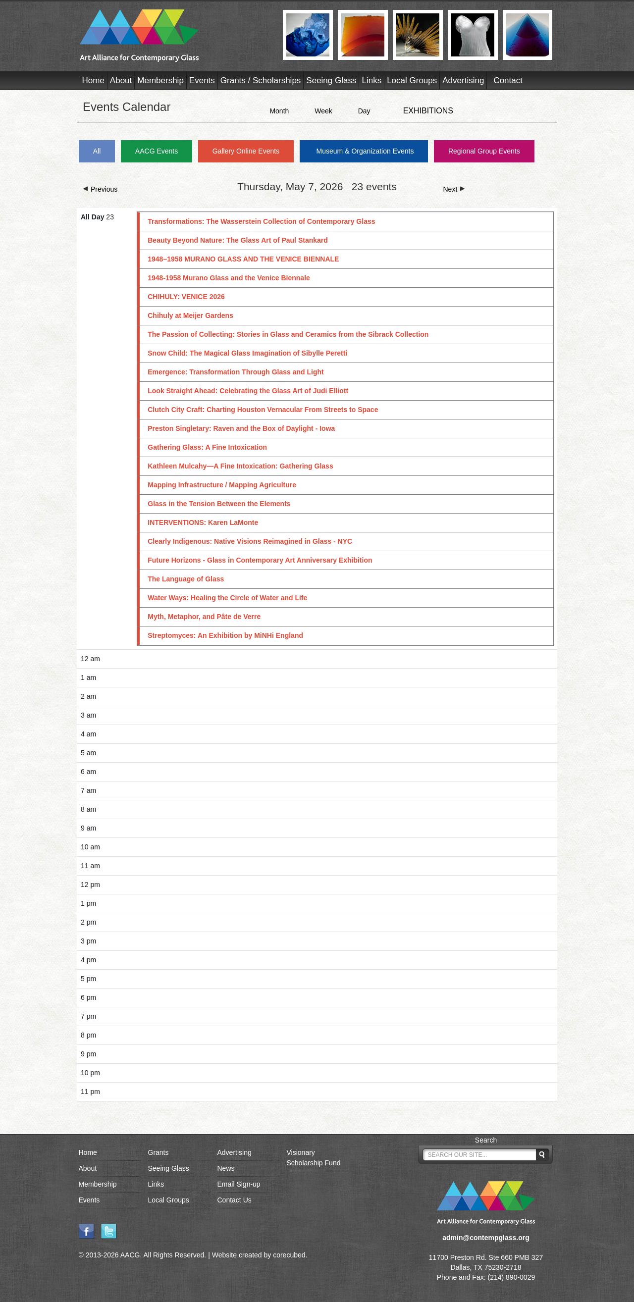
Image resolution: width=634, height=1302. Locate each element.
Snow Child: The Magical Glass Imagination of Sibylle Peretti (247, 353)
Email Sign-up (239, 1184)
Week (323, 111)
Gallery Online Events (245, 151)
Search (486, 1140)
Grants (158, 1152)
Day (364, 111)
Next (454, 189)
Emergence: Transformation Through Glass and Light (236, 372)
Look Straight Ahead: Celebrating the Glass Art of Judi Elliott (248, 391)
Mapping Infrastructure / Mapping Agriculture (222, 485)
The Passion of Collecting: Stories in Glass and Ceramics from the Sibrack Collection (288, 334)
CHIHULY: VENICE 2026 (186, 297)
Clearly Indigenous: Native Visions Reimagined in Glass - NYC (250, 541)
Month (279, 111)
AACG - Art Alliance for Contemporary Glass (175, 35)
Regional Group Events (484, 151)
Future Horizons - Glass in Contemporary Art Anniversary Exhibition (260, 560)
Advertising (463, 80)
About (121, 80)
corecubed (289, 1255)
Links (371, 80)
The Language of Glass (186, 579)
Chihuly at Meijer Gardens (190, 315)
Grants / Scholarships (260, 80)
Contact (508, 80)
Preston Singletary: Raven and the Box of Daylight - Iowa (241, 428)
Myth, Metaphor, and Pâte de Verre (204, 617)
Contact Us (234, 1200)
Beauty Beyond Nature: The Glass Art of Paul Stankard (238, 240)
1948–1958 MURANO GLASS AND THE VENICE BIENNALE (243, 259)
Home (93, 80)
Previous (100, 189)
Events (202, 80)
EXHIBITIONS (428, 110)
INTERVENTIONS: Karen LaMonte (203, 522)
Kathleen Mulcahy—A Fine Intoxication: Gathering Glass (240, 466)
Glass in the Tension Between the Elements (219, 504)
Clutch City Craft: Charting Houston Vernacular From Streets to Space (263, 410)
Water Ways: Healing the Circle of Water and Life (227, 598)
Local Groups (412, 80)
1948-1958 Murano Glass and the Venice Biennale (229, 278)
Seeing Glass (331, 80)
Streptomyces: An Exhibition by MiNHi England (225, 635)
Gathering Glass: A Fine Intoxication (207, 447)
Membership (160, 80)
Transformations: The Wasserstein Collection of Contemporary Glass (261, 221)
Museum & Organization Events (365, 151)
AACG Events (156, 151)
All (97, 151)
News (226, 1168)
